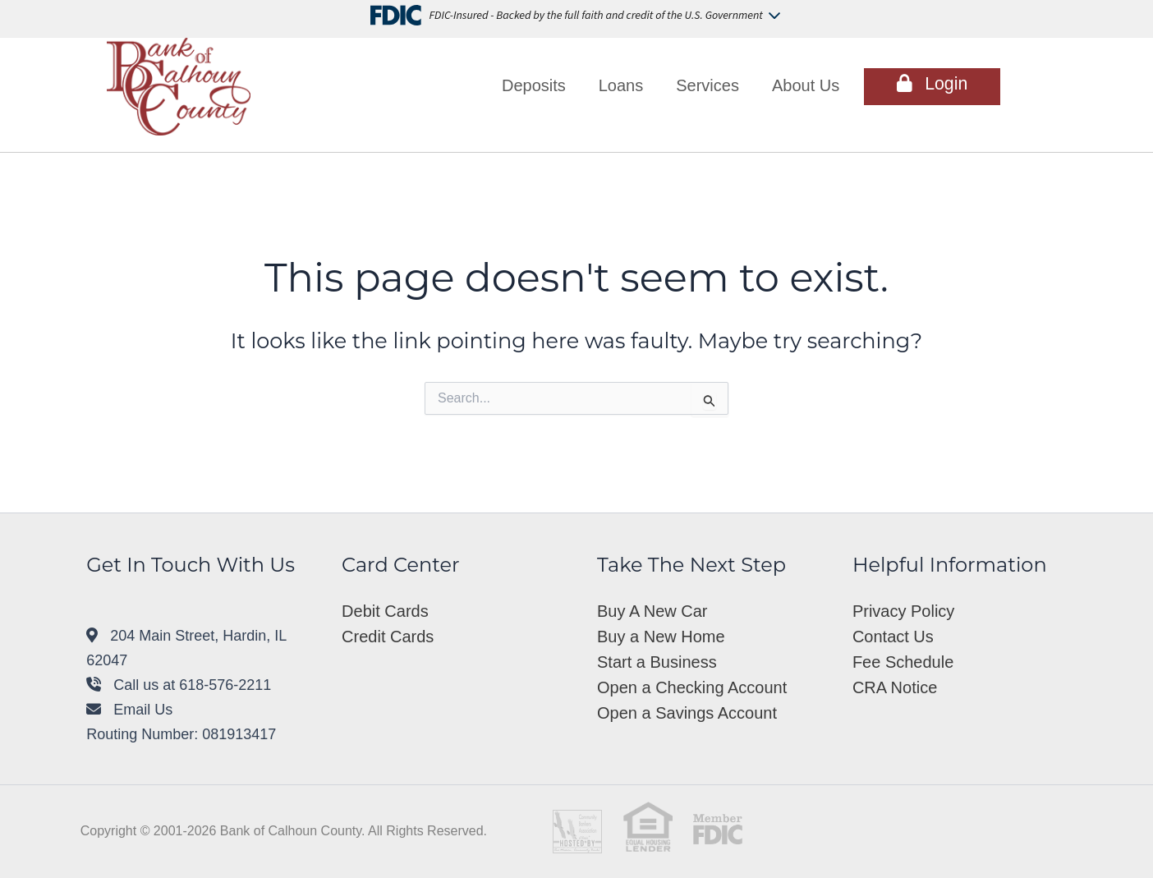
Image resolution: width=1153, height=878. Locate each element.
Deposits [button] (534, 85)
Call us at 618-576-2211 (178, 685)
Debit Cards (385, 611)
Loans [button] (621, 85)
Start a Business (657, 662)
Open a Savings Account (687, 713)
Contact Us (893, 636)
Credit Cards (388, 636)
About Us (805, 85)
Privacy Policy (903, 611)
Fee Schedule (902, 662)
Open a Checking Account (692, 687)
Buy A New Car (652, 611)
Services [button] (707, 85)
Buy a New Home (661, 636)
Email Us (129, 709)
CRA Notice (894, 687)
